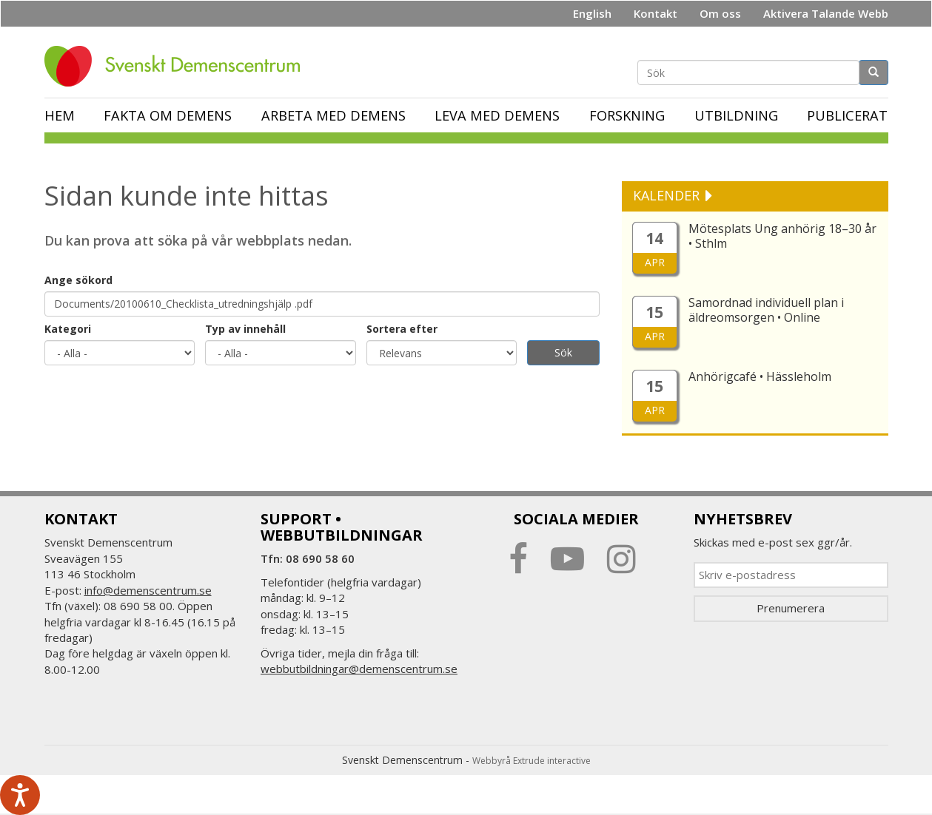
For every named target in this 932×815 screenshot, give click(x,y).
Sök (563, 352)
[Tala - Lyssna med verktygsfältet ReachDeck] (20, 795)
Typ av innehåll (245, 329)
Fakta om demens (168, 115)
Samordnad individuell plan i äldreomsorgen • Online (766, 309)
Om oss (720, 13)
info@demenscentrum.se (148, 590)
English (592, 13)
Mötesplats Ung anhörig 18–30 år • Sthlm (782, 235)
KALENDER (668, 195)
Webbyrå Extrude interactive (531, 760)
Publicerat (847, 115)
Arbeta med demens (333, 115)
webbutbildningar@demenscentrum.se (359, 668)
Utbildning (736, 115)
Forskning (627, 115)
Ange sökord (78, 280)
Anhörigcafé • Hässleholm (759, 376)
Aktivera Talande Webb (825, 13)
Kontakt (655, 13)
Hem (59, 115)
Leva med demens (497, 115)
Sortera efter (401, 329)
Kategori (67, 329)
